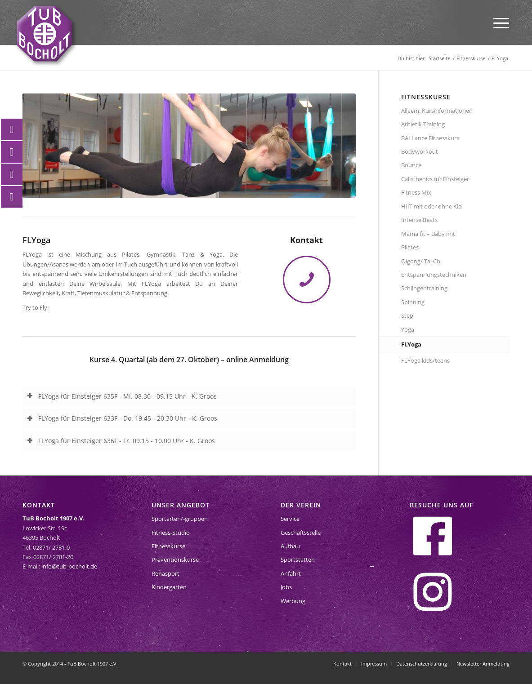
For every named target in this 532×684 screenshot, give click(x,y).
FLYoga (411, 344)
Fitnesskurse (168, 546)
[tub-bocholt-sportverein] (44, 33)
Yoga (407, 329)
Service (290, 519)
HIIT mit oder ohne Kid (431, 206)
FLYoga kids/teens (425, 360)
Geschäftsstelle (301, 533)
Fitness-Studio (171, 533)
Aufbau (290, 546)
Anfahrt (291, 573)
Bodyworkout (419, 151)
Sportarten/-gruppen (180, 519)
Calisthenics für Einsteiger (435, 179)
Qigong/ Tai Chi (421, 261)
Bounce (411, 165)
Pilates (410, 247)
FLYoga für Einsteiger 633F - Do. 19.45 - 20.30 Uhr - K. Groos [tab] (122, 418)
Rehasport (165, 573)
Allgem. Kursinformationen (437, 111)
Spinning (413, 302)
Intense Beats (419, 220)
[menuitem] (501, 22)
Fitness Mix (416, 192)
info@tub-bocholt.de (69, 566)
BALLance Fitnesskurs (430, 138)
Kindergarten (169, 587)
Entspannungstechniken (433, 275)
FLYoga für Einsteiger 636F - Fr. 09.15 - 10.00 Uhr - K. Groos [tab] (121, 440)
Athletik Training (423, 124)
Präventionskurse (175, 559)
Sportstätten (298, 559)
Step (407, 315)
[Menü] (501, 22)
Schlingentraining (424, 288)
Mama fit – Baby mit (428, 234)
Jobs (286, 587)
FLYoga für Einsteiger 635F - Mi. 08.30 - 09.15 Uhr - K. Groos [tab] (122, 396)
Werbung (293, 601)
